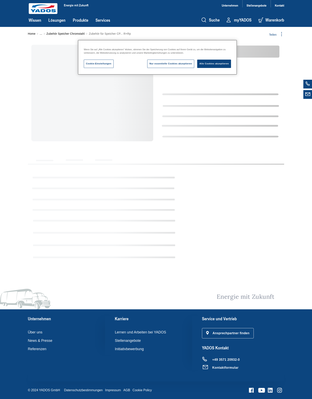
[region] (157, 57)
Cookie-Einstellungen (98, 63)
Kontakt (279, 5)
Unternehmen (230, 5)
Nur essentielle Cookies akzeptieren (170, 63)
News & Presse (40, 341)
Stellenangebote (256, 5)
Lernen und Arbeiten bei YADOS (140, 332)
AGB (126, 390)
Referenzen (37, 349)
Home (31, 33)
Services (103, 20)
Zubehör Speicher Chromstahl (65, 33)
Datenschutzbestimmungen (83, 390)
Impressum (113, 390)
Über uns (35, 332)
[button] (228, 333)
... (41, 33)
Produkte (80, 20)
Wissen (35, 20)
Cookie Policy (142, 390)
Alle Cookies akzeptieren (214, 63)
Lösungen (56, 20)
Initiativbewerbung (129, 349)
